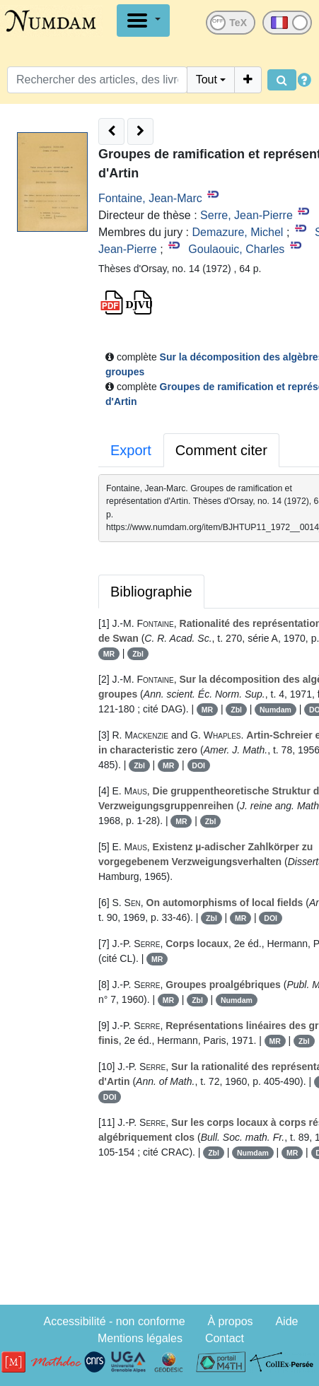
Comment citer (221, 450)
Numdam (275, 709)
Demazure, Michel (237, 232)
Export (130, 450)
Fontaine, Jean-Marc (150, 198)
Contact (224, 1338)
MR (109, 654)
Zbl (138, 654)
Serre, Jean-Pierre (246, 215)
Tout (206, 80)
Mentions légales (140, 1338)
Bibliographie (151, 591)
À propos (230, 1321)
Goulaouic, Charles (236, 249)
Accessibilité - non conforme (114, 1321)
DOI (198, 765)
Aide (286, 1321)
